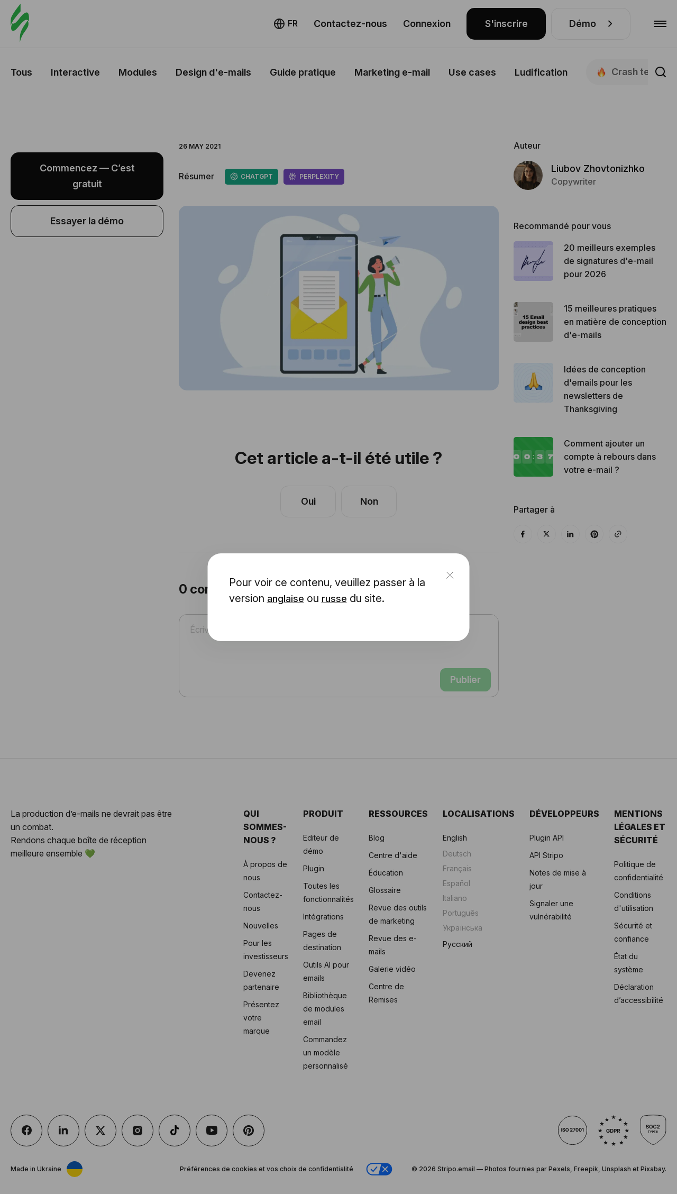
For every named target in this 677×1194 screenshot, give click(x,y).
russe (334, 598)
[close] (450, 575)
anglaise (285, 598)
